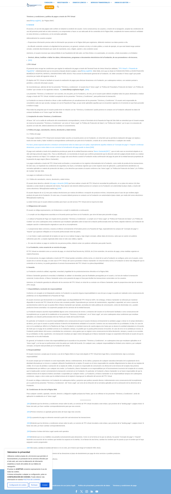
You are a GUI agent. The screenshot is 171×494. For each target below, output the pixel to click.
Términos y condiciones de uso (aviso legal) (59, 485)
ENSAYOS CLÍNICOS (79, 2)
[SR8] (66, 183)
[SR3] (32, 71)
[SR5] (87, 89)
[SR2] (30, 60)
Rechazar (34, 485)
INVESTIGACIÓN (62, 2)
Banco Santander (100, 151)
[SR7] (108, 151)
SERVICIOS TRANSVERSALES (100, 2)
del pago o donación (57, 183)
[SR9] (59, 188)
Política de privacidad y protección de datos (94, 485)
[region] (28, 469)
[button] (58, 8)
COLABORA (49, 7)
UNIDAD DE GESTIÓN (121, 2)
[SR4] (90, 71)
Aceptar (44, 485)
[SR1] (39, 21)
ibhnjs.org (34, 21)
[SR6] (92, 147)
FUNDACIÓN (48, 2)
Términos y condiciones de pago (125, 485)
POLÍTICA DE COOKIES (31, 479)
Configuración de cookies (17, 485)
